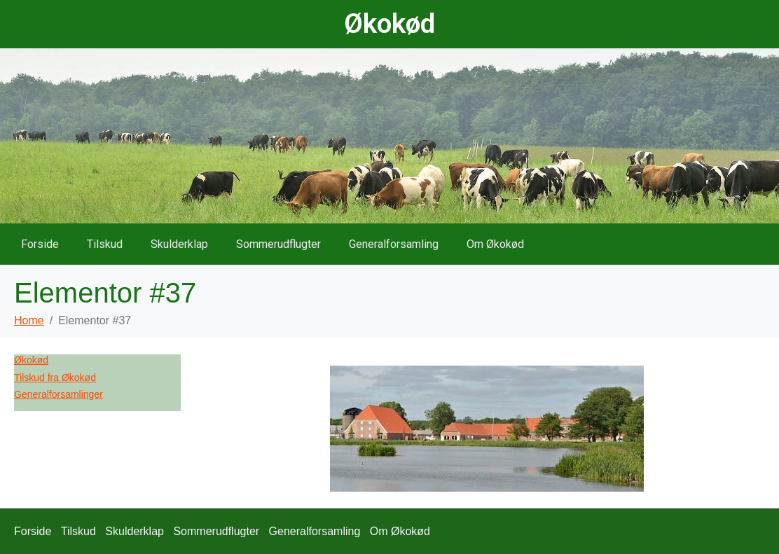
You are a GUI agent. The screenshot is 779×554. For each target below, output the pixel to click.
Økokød (389, 24)
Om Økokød (495, 244)
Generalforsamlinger (58, 394)
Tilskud (105, 244)
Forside (40, 244)
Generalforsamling (394, 244)
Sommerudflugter (278, 244)
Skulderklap (179, 244)
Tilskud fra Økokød (55, 377)
